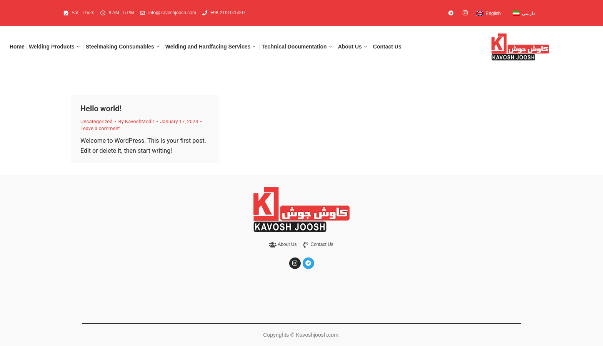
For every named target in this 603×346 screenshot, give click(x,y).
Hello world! (101, 108)
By (136, 121)
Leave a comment (100, 128)
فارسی (529, 13)
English (493, 13)
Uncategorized (96, 121)
